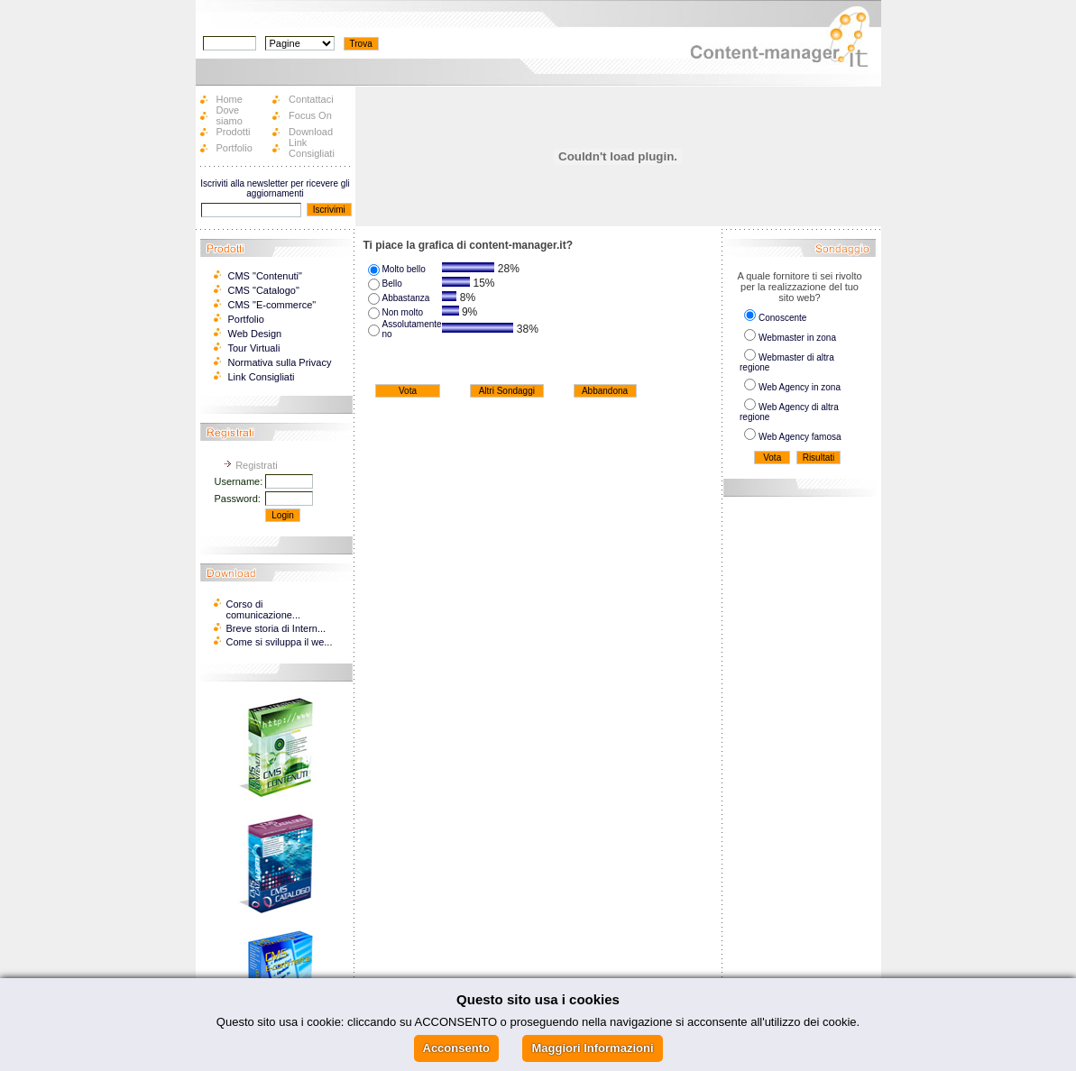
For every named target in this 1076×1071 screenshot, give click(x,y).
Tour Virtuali (254, 348)
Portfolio (234, 147)
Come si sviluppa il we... (279, 641)
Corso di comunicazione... (263, 609)
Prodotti (233, 131)
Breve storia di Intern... (276, 628)
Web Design (255, 333)
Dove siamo (229, 115)
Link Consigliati (312, 148)
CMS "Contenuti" (265, 275)
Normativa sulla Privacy (280, 362)
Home (229, 99)
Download (311, 131)
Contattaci (311, 99)
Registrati (256, 465)
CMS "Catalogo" (263, 290)
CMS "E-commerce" (272, 304)
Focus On (310, 115)
